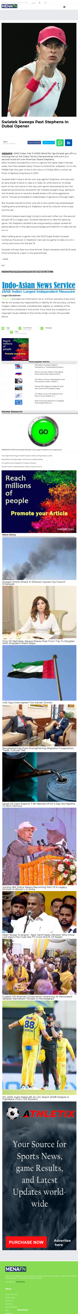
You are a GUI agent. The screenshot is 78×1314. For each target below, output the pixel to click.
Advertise (8, 1306)
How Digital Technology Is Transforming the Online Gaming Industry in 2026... (27, 460)
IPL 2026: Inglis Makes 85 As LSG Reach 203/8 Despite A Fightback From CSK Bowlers (35, 1100)
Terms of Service (11, 1296)
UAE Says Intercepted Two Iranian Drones (27, 705)
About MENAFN (11, 1309)
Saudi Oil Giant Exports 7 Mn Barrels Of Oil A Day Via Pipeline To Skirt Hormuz (38, 807)
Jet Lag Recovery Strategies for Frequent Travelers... (19, 467)
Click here (20, 1284)
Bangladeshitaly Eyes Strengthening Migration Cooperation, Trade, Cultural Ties (38, 752)
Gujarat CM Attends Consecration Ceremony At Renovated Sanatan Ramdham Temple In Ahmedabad (37, 999)
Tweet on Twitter (49, 146)
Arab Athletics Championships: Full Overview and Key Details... (22, 463)
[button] (39, 2)
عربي (33, 2)
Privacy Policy (10, 1299)
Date (5, 145)
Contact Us (9, 1303)
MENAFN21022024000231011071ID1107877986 (27, 275)
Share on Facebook (34, 146)
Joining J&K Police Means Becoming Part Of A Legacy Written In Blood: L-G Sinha (34, 890)
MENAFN (7, 157)
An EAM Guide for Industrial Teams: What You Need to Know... (22, 470)
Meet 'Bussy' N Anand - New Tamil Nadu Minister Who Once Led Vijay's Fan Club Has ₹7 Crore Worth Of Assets (38, 938)
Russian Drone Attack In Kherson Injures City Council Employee (33, 586)
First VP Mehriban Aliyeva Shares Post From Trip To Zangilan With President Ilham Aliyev (38, 645)
